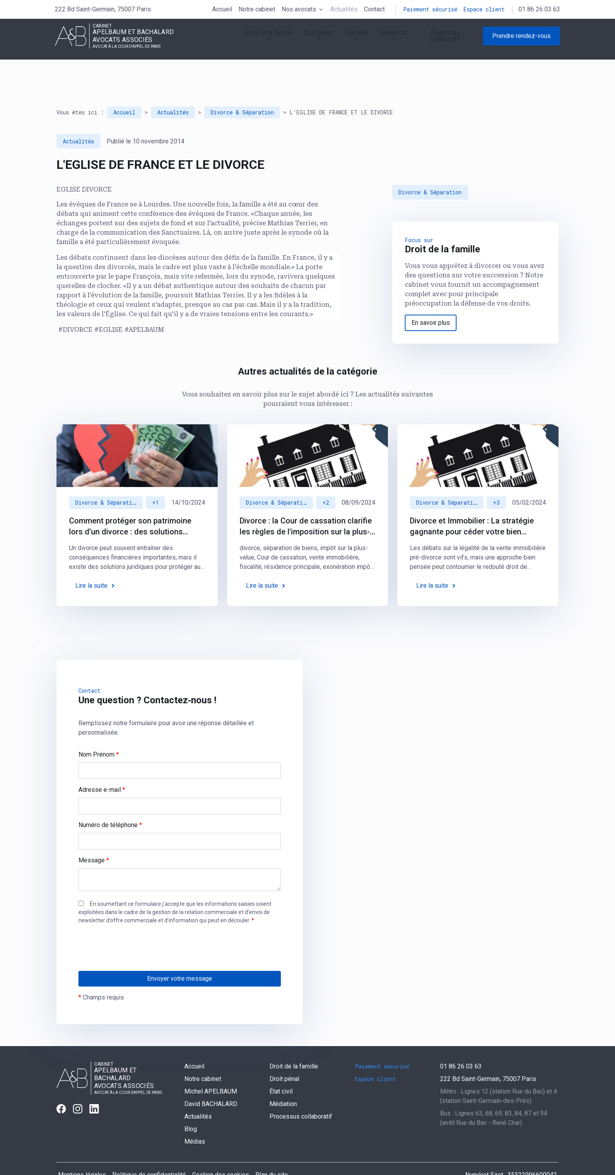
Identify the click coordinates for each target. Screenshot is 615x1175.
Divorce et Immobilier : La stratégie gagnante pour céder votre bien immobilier (472, 504)
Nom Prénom (98, 732)
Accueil (222, 9)
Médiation (374, 40)
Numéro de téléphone (110, 803)
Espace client (484, 9)
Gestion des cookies (220, 1153)
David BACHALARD (210, 1082)
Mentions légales (82, 1153)
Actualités (344, 9)
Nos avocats (299, 9)
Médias (194, 1119)
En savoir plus (430, 300)
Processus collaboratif (439, 40)
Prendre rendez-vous (521, 40)
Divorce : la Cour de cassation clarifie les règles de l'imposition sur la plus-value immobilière (306, 504)
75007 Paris (103, 9)
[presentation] (138, 941)
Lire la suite (91, 563)
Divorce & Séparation (242, 90)
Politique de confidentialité (149, 1153)
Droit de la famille (228, 40)
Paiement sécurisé (430, 9)
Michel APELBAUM (210, 1069)
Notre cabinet (256, 9)
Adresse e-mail (101, 767)
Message (93, 838)
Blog (190, 1107)
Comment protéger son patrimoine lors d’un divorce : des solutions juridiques (130, 504)
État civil (331, 40)
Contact (374, 9)
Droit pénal (286, 40)
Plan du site (271, 1153)
